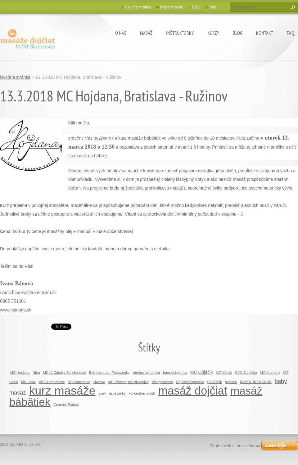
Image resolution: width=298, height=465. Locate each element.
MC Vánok (224, 372)
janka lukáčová (256, 381)
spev (102, 393)
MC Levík (28, 382)
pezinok (231, 382)
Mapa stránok (171, 7)
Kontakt (264, 33)
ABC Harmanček (52, 382)
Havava (99, 382)
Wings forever (162, 382)
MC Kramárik (270, 372)
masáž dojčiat (192, 390)
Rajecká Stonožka (190, 382)
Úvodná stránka (138, 7)
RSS (196, 7)
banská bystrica (175, 372)
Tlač (212, 7)
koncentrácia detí (142, 393)
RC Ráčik (214, 382)
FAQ (290, 33)
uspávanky (117, 393)
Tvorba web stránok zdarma (235, 445)
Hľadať (292, 7)
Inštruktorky (180, 33)
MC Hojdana (19, 372)
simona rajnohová (146, 372)
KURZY (213, 33)
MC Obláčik (201, 372)
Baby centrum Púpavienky (109, 372)
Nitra (36, 372)
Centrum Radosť (66, 404)
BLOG (237, 33)
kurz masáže (62, 390)
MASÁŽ (146, 33)
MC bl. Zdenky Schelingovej (64, 372)
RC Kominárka (79, 382)
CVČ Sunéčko (246, 372)
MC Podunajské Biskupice (128, 382)
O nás (120, 33)
